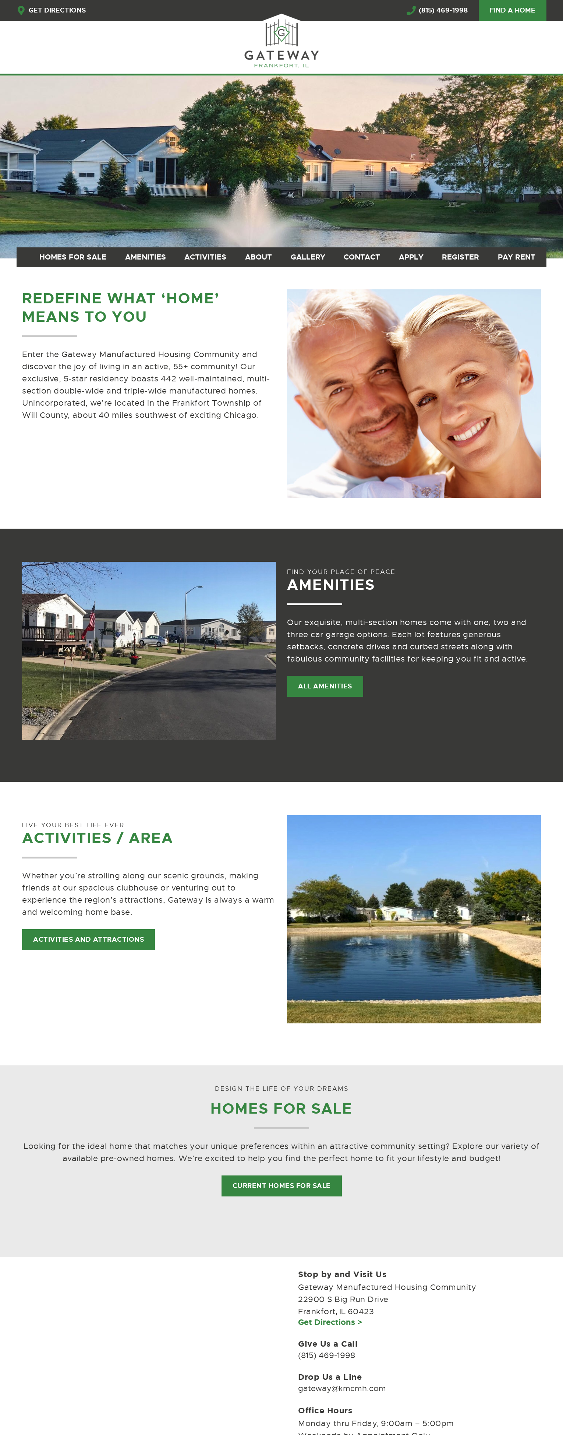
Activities (205, 257)
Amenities (145, 257)
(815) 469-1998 (437, 10)
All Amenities (325, 686)
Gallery (308, 257)
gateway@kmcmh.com (342, 1388)
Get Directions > (330, 1322)
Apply (411, 257)
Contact (362, 257)
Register (460, 257)
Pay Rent (516, 257)
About (258, 257)
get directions (51, 10)
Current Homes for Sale (282, 1185)
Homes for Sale (72, 257)
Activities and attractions (88, 939)
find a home (512, 10)
